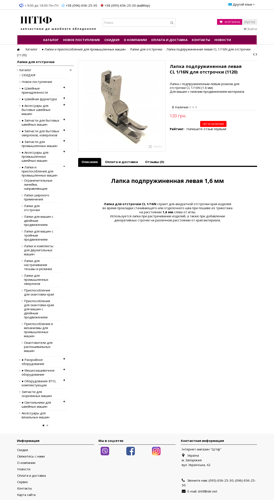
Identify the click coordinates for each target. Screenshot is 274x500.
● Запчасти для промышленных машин (39, 144)
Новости (23, 469)
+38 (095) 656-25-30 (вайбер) (127, 5)
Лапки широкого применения (36, 197)
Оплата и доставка (121, 162)
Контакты (24, 488)
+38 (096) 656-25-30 (81, 5)
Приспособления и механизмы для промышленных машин (38, 330)
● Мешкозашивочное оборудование (38, 372)
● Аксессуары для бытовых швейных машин (36, 110)
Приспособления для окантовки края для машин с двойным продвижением (39, 309)
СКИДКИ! (28, 75)
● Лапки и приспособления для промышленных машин (39, 171)
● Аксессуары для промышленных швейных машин (35, 156)
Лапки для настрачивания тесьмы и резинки (38, 265)
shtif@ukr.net (207, 491)
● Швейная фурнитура (39, 99)
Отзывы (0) (154, 162)
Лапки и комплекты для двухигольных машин (38, 250)
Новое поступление (37, 82)
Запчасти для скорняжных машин (37, 394)
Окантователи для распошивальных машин (38, 347)
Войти (250, 29)
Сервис (22, 482)
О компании (26, 463)
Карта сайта (26, 495)
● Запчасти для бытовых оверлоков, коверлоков (40, 133)
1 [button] (43, 425)
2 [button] (47, 425)
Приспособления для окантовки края (39, 292)
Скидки (22, 450)
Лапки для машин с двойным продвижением (38, 221)
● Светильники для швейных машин (36, 404)
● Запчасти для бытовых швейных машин (40, 122)
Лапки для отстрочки (32, 208)
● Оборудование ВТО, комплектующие (39, 383)
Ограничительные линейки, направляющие (38, 184)
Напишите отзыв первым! (206, 129)
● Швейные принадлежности (35, 90)
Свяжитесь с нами (31, 456)
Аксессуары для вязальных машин (35, 415)
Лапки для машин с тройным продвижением (38, 235)
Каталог (25, 70)
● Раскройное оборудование (33, 362)
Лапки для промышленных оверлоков (36, 280)
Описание (90, 162)
